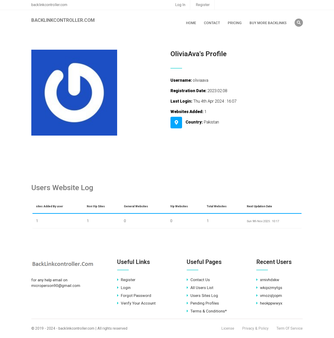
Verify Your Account (136, 303)
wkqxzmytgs (269, 287)
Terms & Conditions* (207, 311)
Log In (180, 5)
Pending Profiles (203, 303)
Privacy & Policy (255, 328)
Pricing (235, 23)
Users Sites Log (202, 295)
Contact (212, 23)
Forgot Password (134, 295)
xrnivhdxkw (267, 279)
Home (191, 23)
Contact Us (198, 279)
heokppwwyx (269, 303)
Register (203, 5)
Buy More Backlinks (268, 23)
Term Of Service (289, 328)
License (227, 328)
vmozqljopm (269, 295)
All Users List (200, 287)
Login (124, 287)
